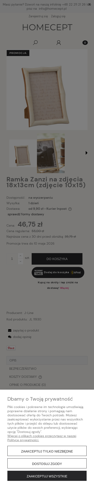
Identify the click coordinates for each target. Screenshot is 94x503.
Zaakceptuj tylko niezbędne (47, 451)
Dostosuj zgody (47, 464)
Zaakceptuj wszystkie (47, 476)
